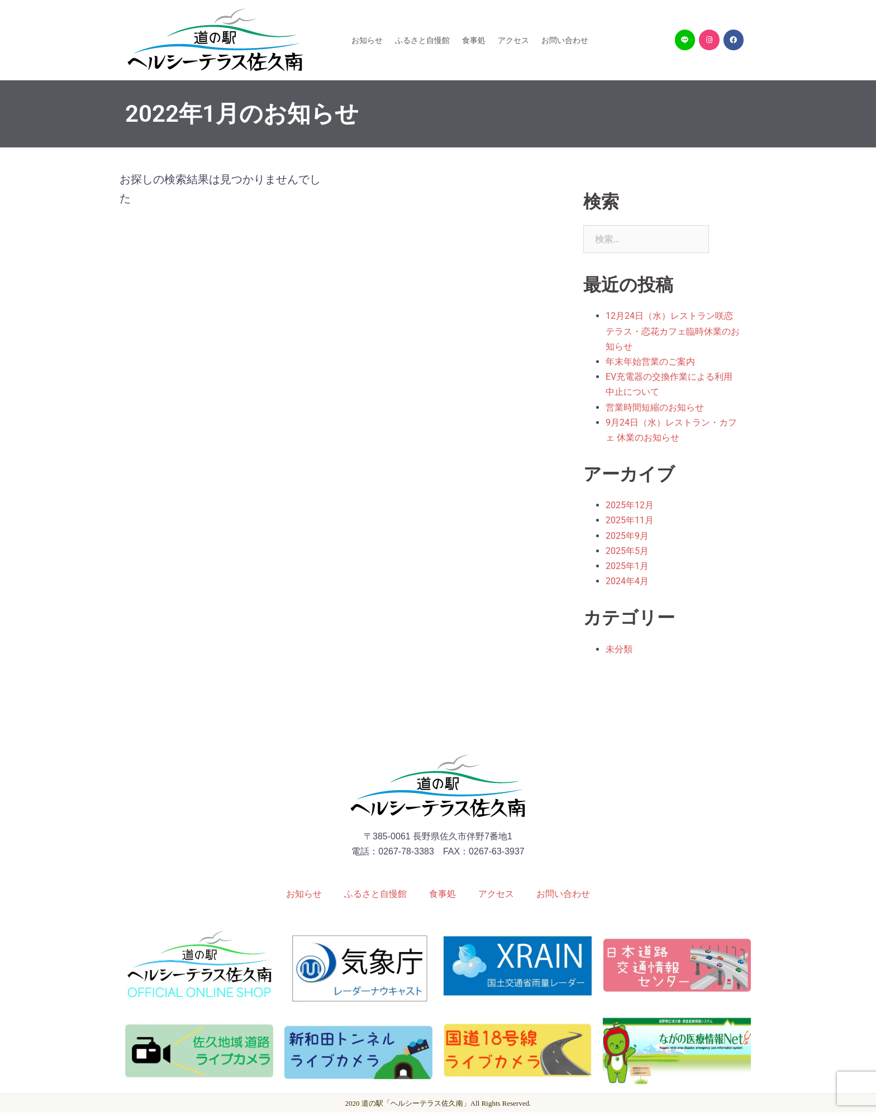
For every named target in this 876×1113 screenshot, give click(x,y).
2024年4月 (627, 581)
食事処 (473, 40)
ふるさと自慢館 (422, 40)
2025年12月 (630, 505)
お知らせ (367, 40)
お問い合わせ (564, 40)
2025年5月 (627, 551)
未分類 (619, 649)
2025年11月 (630, 520)
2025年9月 (627, 536)
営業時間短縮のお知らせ (655, 407)
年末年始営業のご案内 (650, 361)
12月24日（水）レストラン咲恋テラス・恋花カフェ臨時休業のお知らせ (673, 331)
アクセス (513, 40)
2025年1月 (627, 566)
